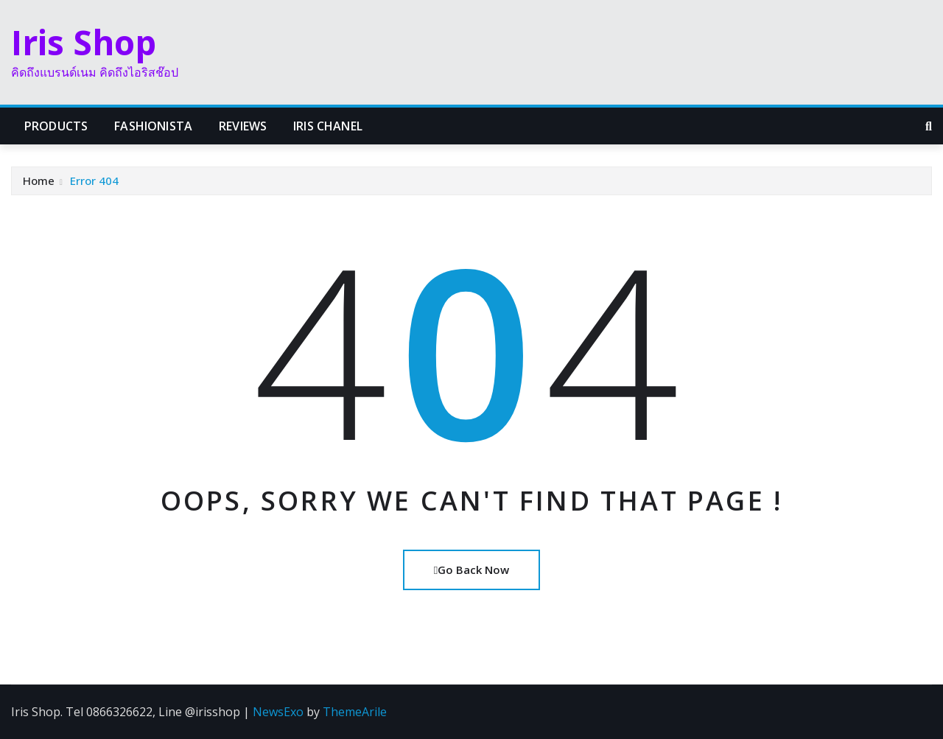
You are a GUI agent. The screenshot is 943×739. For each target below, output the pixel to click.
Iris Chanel (327, 126)
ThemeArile (355, 712)
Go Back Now (471, 569)
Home (39, 180)
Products (56, 126)
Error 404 (94, 180)
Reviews (243, 126)
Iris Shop (83, 42)
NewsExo (278, 712)
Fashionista (153, 126)
